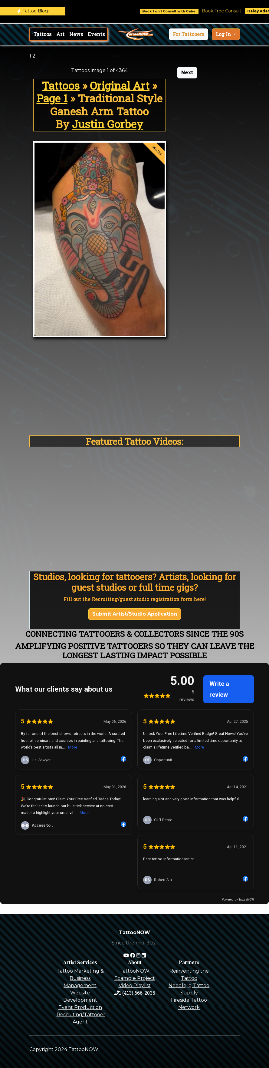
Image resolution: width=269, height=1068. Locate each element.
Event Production (80, 1007)
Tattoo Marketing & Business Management (80, 978)
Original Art (119, 85)
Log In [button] (224, 34)
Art (60, 34)
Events (96, 34)
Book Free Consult (226, 11)
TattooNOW (134, 971)
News (76, 34)
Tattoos (42, 34)
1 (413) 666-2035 (134, 993)
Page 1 (52, 98)
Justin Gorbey (107, 124)
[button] (188, 34)
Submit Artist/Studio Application (134, 614)
